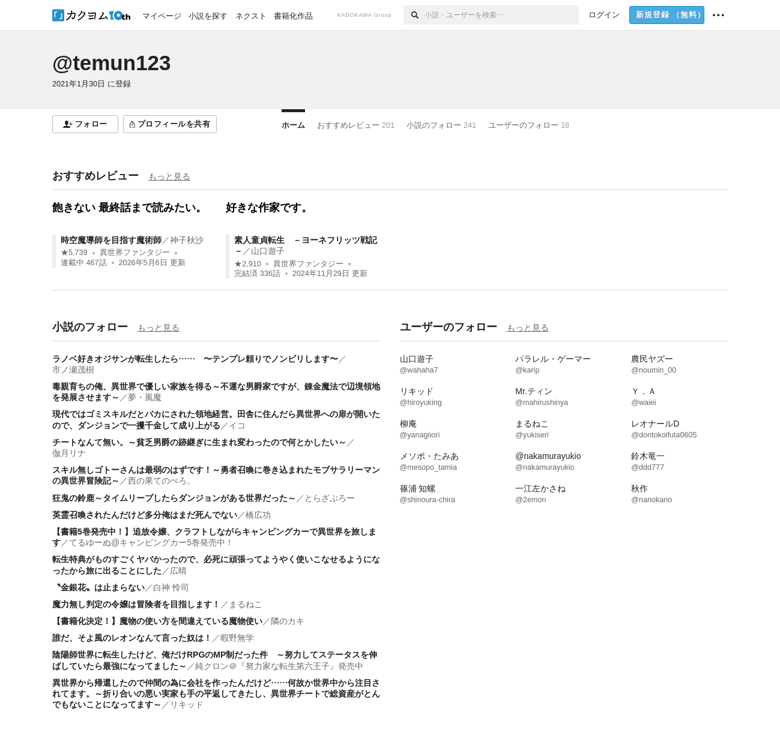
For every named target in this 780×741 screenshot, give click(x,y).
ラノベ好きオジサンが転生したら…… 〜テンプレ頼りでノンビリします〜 (195, 359)
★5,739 (74, 252)
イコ (237, 425)
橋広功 (258, 515)
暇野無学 (237, 638)
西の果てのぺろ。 (161, 480)
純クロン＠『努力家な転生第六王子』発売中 (279, 666)
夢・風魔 (145, 397)
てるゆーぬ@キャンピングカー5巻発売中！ (151, 542)
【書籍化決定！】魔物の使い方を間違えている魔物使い (157, 621)
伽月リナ (69, 453)
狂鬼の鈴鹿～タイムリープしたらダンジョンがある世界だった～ (174, 498)
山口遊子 (268, 251)
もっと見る (169, 176)
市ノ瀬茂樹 (73, 369)
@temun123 (111, 62)
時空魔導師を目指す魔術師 (111, 240)
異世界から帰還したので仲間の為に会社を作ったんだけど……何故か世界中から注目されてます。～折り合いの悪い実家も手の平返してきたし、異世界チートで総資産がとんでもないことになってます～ (216, 693)
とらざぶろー (329, 498)
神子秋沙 (187, 240)
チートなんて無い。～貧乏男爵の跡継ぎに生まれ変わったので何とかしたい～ (199, 442)
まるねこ (245, 604)
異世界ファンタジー (135, 252)
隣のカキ (287, 621)
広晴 (178, 570)
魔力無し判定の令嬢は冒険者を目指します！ (136, 604)
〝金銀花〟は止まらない (98, 587)
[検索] (414, 15)
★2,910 (247, 264)
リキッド (187, 704)
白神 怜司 (171, 587)
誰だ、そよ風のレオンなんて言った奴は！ (132, 638)
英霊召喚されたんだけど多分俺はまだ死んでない (144, 515)
